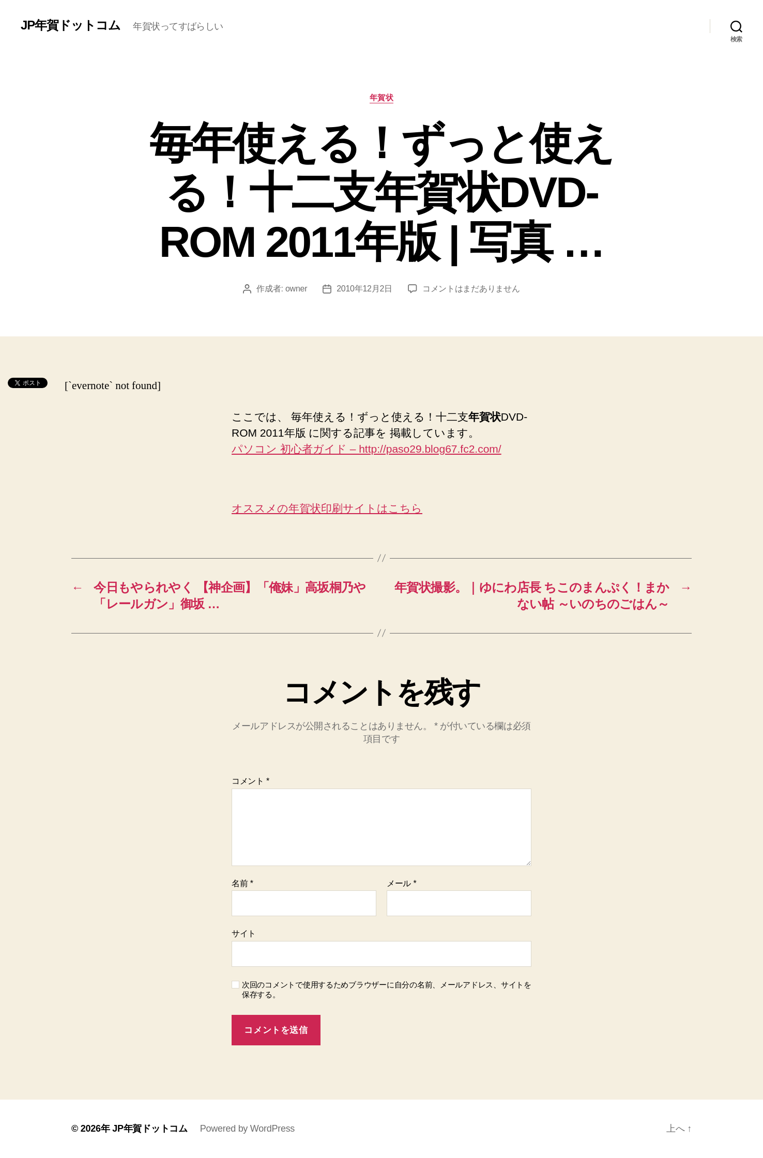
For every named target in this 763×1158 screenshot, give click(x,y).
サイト (244, 933)
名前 (242, 883)
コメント (250, 781)
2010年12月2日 (364, 288)
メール (401, 883)
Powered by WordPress (247, 1128)
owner (296, 288)
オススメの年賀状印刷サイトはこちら (327, 508)
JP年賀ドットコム (70, 25)
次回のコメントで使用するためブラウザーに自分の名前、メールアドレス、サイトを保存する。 (386, 989)
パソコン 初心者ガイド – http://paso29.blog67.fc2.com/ (366, 449)
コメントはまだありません (471, 288)
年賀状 (382, 97)
